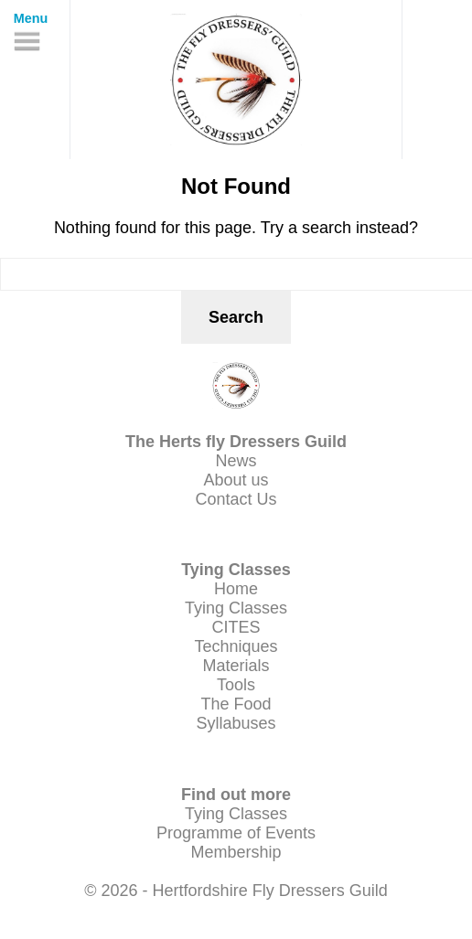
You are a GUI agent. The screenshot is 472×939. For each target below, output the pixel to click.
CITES (235, 627)
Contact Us (235, 499)
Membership (235, 852)
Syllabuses (235, 723)
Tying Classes (236, 608)
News (235, 461)
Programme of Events (236, 833)
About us (235, 480)
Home (236, 589)
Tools (236, 685)
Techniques (235, 646)
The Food (235, 704)
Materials (235, 665)
